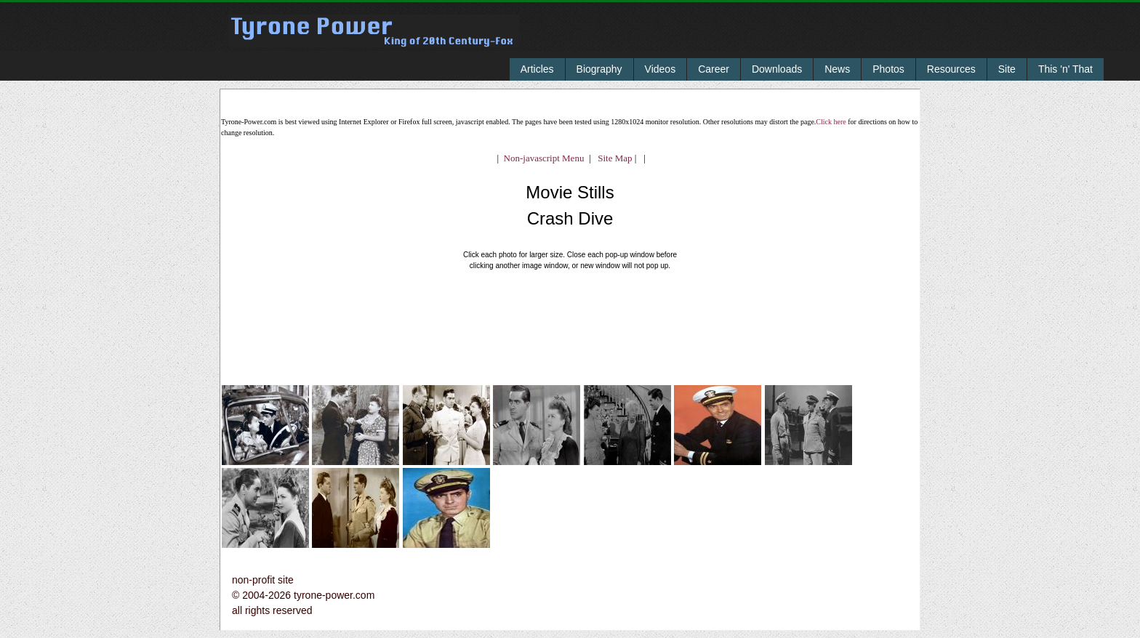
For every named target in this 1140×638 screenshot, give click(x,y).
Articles (537, 69)
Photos (888, 69)
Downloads (777, 69)
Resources (951, 69)
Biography (599, 69)
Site (1007, 69)
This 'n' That (1065, 69)
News (837, 69)
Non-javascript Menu (544, 158)
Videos (660, 69)
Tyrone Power (373, 41)
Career (713, 69)
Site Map (612, 158)
